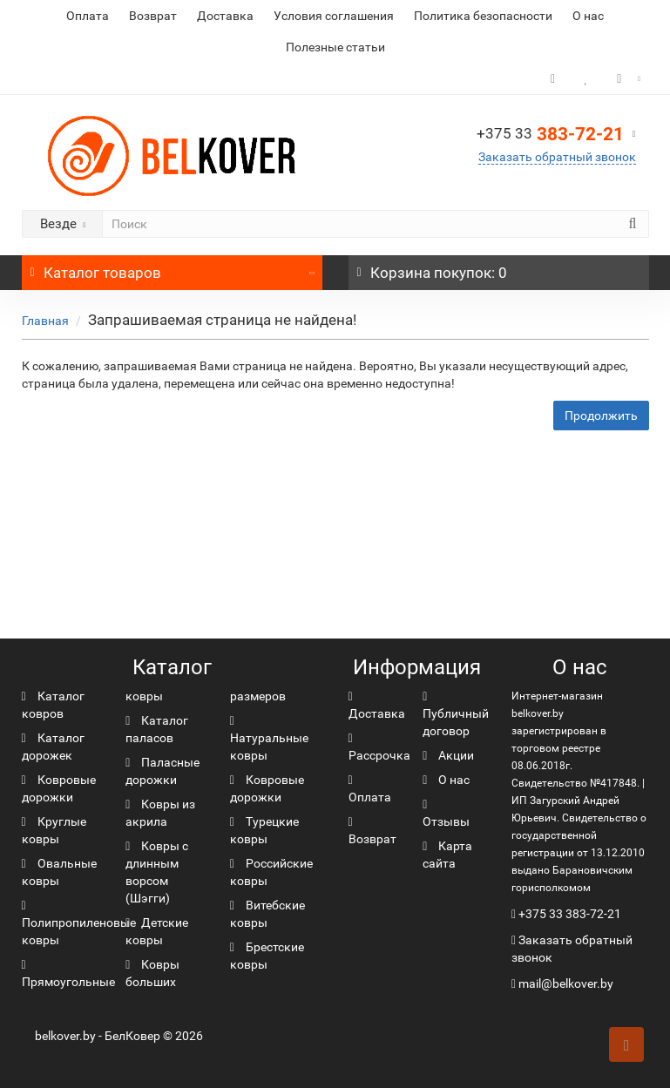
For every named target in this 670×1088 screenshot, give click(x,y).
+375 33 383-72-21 (569, 914)
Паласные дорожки (162, 771)
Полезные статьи (335, 47)
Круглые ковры (54, 830)
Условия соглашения (334, 16)
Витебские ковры (267, 913)
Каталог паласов (156, 729)
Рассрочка (379, 747)
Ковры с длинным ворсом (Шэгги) (156, 872)
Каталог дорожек (53, 746)
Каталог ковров (53, 704)
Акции (448, 755)
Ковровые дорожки (59, 788)
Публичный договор (456, 714)
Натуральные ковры (269, 738)
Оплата (87, 16)
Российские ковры (271, 872)
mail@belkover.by (562, 983)
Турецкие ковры (264, 830)
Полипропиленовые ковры (79, 923)
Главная (45, 321)
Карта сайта (447, 854)
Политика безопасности (483, 16)
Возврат (153, 16)
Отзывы (446, 813)
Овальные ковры (59, 872)
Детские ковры (156, 931)
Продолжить (601, 415)
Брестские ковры (267, 955)
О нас (588, 16)
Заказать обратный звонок (557, 157)
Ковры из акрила (160, 812)
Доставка (225, 16)
